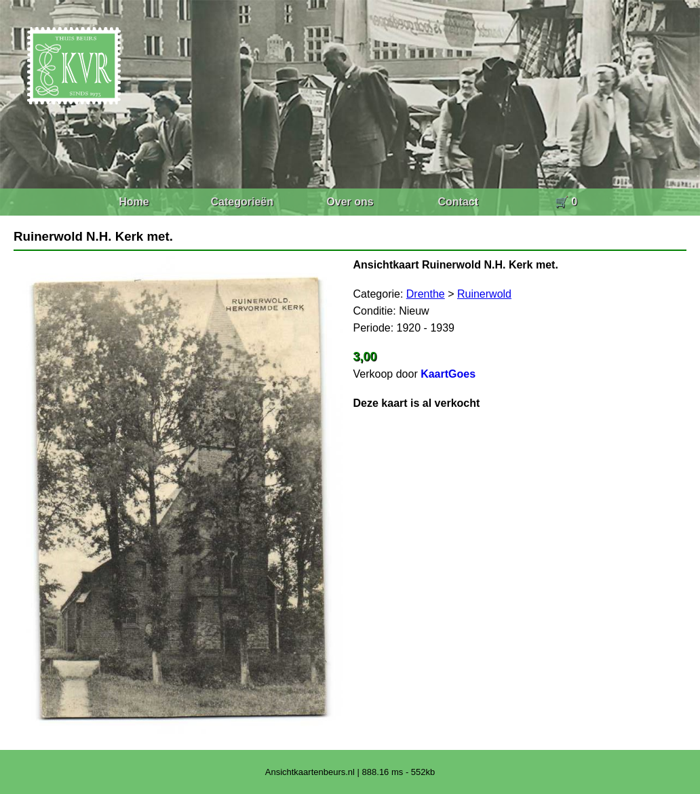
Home (134, 201)
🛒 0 (566, 201)
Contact (458, 201)
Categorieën (242, 201)
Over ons (349, 201)
